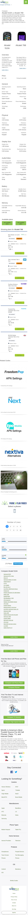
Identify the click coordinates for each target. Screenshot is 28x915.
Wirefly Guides (14, 880)
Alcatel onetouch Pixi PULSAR (11, 614)
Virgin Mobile (4, 793)
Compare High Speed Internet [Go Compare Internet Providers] (14, 722)
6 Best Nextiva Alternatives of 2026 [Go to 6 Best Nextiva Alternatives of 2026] (8, 465)
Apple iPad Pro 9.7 (8, 627)
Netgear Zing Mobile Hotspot (10, 601)
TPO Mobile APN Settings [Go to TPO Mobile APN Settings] (6, 438)
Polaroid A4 (6, 590)
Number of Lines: (14, 522)
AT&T (16, 786)
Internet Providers (6, 840)
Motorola (3, 815)
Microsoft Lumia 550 (8, 620)
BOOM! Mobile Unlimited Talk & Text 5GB (13, 337)
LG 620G (6, 625)
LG (16, 811)
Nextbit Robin (7, 596)
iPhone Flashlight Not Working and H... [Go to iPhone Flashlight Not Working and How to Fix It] (9, 491)
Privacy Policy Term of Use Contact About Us (14, 901)
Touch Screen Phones (5, 856)
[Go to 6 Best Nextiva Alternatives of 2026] (14, 453)
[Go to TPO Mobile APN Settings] (14, 427)
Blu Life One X (7, 587)
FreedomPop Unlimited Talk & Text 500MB (13, 310)
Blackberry (18, 869)
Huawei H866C (7, 618)
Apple (3, 808)
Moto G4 (6, 578)
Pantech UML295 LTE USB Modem (12, 592)
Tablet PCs (18, 829)
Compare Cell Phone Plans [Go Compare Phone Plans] (14, 683)
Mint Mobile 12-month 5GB (14, 235)
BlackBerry (18, 808)
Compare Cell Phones (5, 4)
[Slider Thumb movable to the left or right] (7, 542)
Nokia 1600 (6, 613)
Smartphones (5, 851)
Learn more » (5, 70)
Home (14, 893)
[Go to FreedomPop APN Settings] (14, 373)
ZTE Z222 (6, 622)
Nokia (16, 815)
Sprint (3, 790)
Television (17, 840)
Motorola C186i (7, 611)
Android (3, 869)
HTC (2, 811)
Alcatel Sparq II (7, 581)
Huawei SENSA (7, 605)
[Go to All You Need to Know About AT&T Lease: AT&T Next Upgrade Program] (14, 400)
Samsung (4, 818)
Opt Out (14, 912)
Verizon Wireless (5, 786)
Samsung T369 (7, 616)
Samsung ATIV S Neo (9, 576)
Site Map (14, 909)
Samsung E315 (7, 574)
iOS (2, 872)
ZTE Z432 (6, 603)
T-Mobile (17, 790)
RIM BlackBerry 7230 (9, 598)
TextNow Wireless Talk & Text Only (13, 285)
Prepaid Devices (19, 851)
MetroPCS (4, 797)
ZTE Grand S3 (7, 600)
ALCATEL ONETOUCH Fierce (11, 589)
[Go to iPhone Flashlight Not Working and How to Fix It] (14, 480)
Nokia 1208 (6, 594)
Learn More (14, 637)
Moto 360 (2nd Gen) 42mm (10, 624)
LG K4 (5, 583)
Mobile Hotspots (5, 829)
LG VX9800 (6, 585)
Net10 (16, 793)
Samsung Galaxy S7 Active (10, 579)
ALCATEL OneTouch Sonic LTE (11, 609)
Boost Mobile (18, 797)
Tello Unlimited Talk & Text (13, 260)
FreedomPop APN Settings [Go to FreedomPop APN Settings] (6, 385)
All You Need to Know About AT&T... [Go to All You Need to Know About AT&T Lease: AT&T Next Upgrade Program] (8, 412)
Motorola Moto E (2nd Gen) (10, 607)
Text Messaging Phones (19, 856)
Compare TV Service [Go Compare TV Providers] (14, 717)
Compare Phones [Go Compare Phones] (14, 687)
